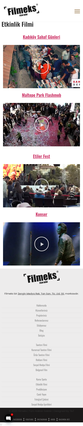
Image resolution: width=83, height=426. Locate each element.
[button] (41, 66)
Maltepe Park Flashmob (41, 95)
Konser (41, 214)
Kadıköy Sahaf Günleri (41, 37)
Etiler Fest (41, 156)
